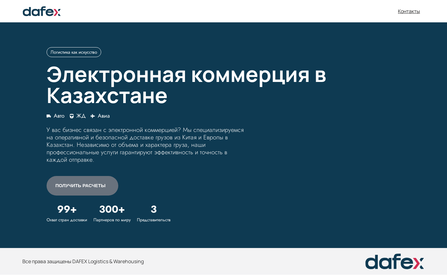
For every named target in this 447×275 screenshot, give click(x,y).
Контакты (409, 11)
